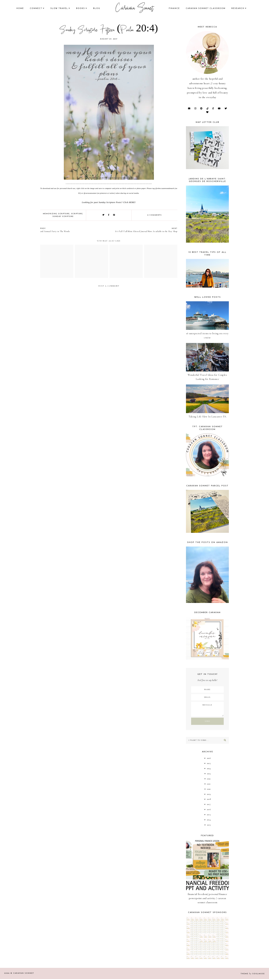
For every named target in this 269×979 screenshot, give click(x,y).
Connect (36, 8)
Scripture (77, 214)
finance (174, 8)
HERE (132, 202)
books (80, 8)
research (237, 8)
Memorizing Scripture (56, 214)
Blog (96, 8)
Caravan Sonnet (134, 9)
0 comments (154, 215)
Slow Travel (59, 8)
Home (20, 8)
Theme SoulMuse (253, 974)
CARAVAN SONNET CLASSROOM (205, 8)
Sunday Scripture (63, 216)
